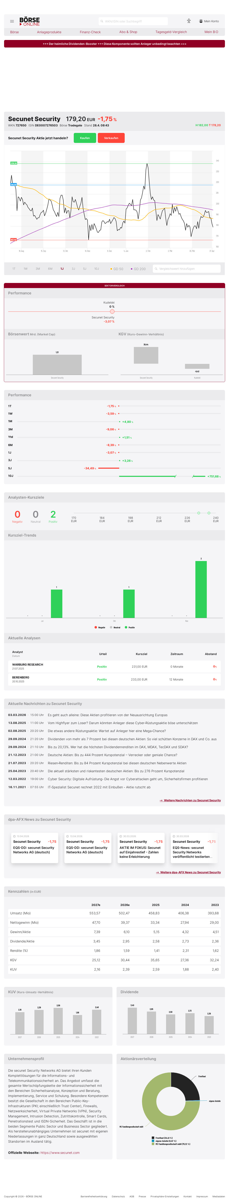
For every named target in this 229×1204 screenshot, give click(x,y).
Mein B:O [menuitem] (211, 32)
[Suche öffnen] (133, 21)
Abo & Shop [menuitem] (128, 32)
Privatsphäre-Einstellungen (165, 1196)
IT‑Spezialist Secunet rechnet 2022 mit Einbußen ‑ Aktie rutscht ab (99, 787)
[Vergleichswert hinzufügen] (187, 269)
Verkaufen (111, 138)
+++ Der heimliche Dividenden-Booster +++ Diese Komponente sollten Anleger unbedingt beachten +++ (114, 43)
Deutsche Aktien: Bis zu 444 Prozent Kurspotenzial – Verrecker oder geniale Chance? (112, 755)
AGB (132, 1196)
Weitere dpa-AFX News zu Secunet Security (188, 872)
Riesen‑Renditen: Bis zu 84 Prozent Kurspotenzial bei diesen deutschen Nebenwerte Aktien (117, 763)
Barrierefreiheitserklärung (94, 1196)
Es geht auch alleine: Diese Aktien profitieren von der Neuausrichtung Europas (107, 715)
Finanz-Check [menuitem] (90, 32)
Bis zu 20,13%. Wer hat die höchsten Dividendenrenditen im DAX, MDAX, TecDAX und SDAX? (118, 747)
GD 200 (140, 269)
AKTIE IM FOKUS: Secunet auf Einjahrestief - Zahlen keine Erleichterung (140, 852)
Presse (142, 1196)
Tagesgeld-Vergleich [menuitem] (171, 32)
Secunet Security (103, 317)
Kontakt (188, 1196)
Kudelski (108, 302)
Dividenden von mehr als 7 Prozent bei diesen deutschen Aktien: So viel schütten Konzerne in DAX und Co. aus (132, 739)
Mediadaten (218, 1196)
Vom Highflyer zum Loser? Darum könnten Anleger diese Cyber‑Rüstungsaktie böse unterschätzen (123, 723)
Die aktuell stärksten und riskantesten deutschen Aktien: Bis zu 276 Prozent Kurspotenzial (116, 771)
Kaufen (85, 138)
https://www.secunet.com (60, 1153)
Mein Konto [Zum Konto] (209, 21)
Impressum (202, 1196)
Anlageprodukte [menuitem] (49, 32)
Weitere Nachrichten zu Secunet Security (190, 800)
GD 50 (118, 269)
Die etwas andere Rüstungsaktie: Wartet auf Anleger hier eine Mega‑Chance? (107, 731)
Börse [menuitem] (14, 32)
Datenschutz (118, 1196)
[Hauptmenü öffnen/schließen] (12, 21)
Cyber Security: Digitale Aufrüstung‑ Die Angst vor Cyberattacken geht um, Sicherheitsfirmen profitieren (128, 779)
